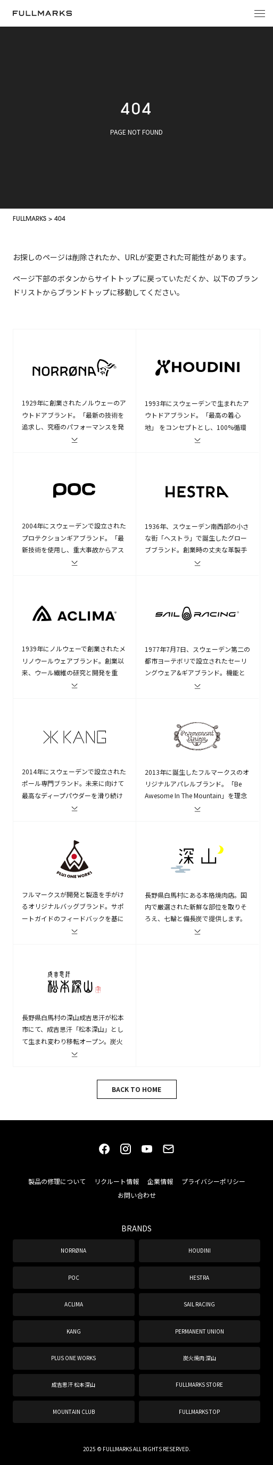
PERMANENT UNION (199, 1331)
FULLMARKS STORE (199, 1384)
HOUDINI (199, 1250)
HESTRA (199, 1277)
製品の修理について (57, 1181)
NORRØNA (73, 1250)
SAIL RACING (199, 1304)
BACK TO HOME (136, 1089)
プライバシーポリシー (213, 1181)
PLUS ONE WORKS (73, 1358)
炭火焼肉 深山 (199, 1358)
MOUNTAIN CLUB (74, 1412)
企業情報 (160, 1181)
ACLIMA (73, 1304)
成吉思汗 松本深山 (73, 1384)
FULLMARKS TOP (199, 1412)
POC (73, 1277)
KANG (74, 1331)
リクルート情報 (116, 1181)
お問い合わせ (137, 1194)
